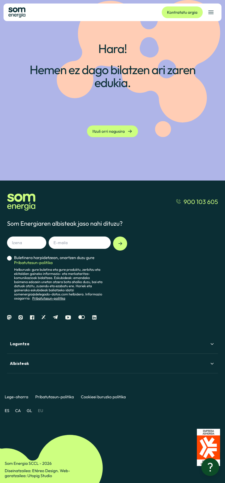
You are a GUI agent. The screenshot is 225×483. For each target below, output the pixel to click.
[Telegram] (55, 317)
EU (40, 410)
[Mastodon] (9, 317)
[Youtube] (68, 317)
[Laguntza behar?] (210, 467)
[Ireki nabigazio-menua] (211, 12)
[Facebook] (32, 317)
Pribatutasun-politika (48, 298)
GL (29, 410)
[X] (43, 317)
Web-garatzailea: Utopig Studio (37, 473)
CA (18, 410)
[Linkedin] (94, 317)
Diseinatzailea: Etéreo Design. (32, 470)
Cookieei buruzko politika (103, 396)
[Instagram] (20, 317)
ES (7, 410)
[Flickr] (81, 317)
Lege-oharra (16, 396)
